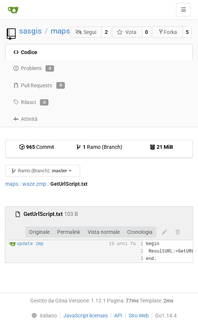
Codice (25, 52)
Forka (167, 32)
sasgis (30, 30)
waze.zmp (34, 184)
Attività (25, 119)
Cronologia (140, 232)
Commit (36, 147)
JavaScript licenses (85, 316)
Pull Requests (39, 85)
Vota (126, 32)
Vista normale (104, 232)
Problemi (33, 68)
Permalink (68, 232)
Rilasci (30, 102)
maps (60, 30)
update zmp (30, 244)
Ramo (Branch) (99, 147)
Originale (39, 232)
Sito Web (139, 316)
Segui (86, 32)
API (118, 316)
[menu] (42, 315)
